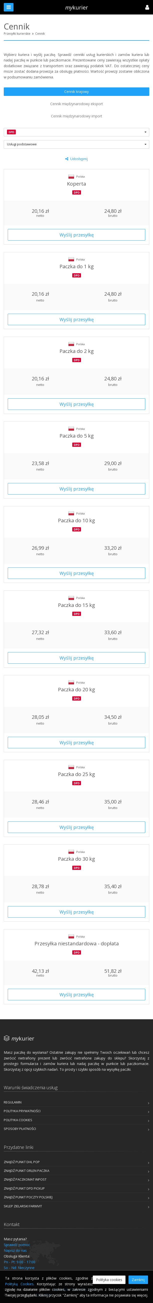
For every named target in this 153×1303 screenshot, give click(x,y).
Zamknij (138, 1279)
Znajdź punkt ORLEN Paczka (26, 1170)
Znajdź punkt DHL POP (22, 1162)
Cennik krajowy (76, 91)
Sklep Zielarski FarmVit (23, 1206)
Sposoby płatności (20, 1128)
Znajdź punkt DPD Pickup (24, 1188)
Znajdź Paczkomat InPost (25, 1179)
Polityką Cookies (19, 1284)
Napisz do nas (15, 1250)
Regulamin (13, 1102)
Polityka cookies (18, 1120)
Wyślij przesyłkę (77, 235)
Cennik (40, 33)
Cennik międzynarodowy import (76, 116)
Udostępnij (76, 158)
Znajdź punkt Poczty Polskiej (28, 1197)
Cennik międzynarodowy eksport (76, 103)
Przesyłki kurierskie (17, 33)
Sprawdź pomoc (17, 1244)
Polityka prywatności (22, 1111)
